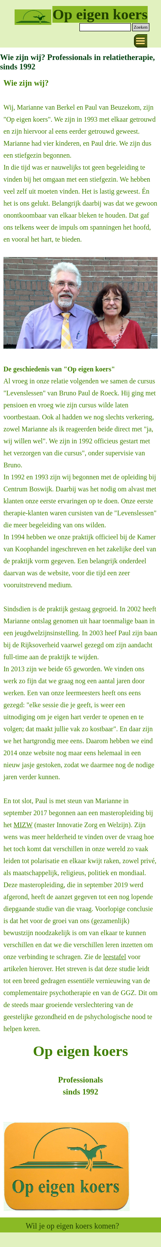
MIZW (23, 824)
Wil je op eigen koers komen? (72, 1226)
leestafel (114, 956)
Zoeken (141, 27)
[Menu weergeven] (140, 41)
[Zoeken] (105, 27)
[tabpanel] (80, 556)
